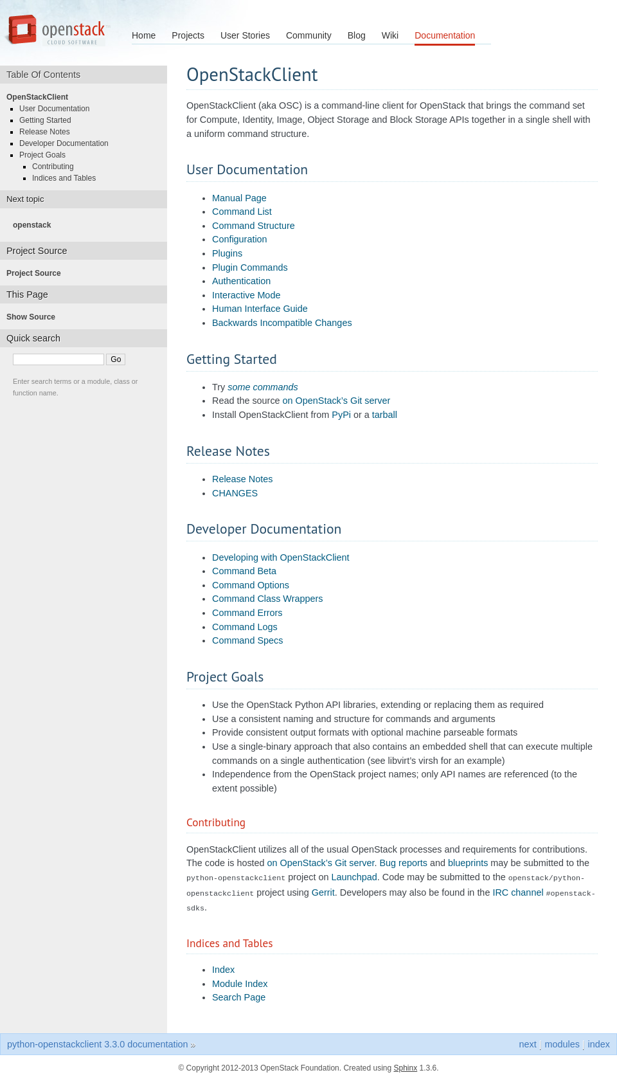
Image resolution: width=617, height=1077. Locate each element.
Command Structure (253, 226)
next (527, 1040)
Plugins (227, 253)
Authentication (241, 281)
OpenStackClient (41, 97)
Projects (188, 35)
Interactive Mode (246, 295)
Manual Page (239, 198)
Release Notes (242, 479)
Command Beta (244, 571)
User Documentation (58, 108)
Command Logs (245, 627)
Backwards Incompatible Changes (282, 323)
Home (144, 35)
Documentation (445, 35)
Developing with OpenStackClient (281, 557)
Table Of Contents (47, 74)
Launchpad (354, 877)
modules (561, 1040)
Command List (242, 211)
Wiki (390, 35)
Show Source (34, 316)
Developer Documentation (68, 143)
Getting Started (49, 120)
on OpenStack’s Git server (337, 400)
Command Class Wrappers (267, 598)
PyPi (341, 415)
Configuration (239, 239)
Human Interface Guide (260, 308)
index (599, 1040)
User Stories (245, 35)
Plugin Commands (250, 267)
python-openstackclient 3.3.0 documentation (97, 1040)
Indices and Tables (68, 178)
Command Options (250, 585)
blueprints (468, 863)
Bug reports (403, 863)
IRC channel (517, 891)
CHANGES (235, 493)
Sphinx (406, 1064)
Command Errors (247, 613)
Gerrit (323, 891)
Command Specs (247, 640)
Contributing (57, 166)
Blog (357, 35)
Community (309, 35)
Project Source (37, 273)
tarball (384, 415)
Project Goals (46, 154)
